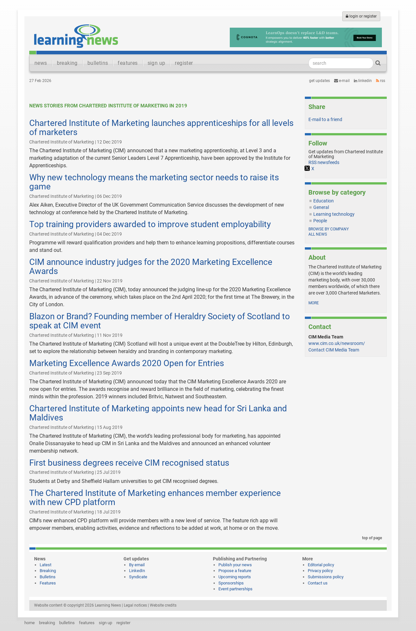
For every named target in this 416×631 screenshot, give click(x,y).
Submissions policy (326, 576)
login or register (361, 16)
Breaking (48, 570)
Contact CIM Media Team (333, 349)
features (127, 63)
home (29, 622)
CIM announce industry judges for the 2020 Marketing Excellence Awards (150, 266)
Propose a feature (234, 570)
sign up (156, 63)
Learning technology (334, 214)
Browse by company (328, 229)
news (40, 63)
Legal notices (135, 605)
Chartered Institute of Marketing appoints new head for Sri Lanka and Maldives (158, 413)
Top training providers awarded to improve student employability (150, 224)
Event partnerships (235, 588)
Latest (45, 564)
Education (323, 200)
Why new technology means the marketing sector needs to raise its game (154, 182)
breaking (67, 63)
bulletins (97, 63)
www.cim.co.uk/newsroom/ (336, 343)
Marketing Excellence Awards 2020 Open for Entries (126, 363)
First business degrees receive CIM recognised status (129, 463)
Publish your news (235, 564)
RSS (380, 80)
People (320, 220)
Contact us (318, 583)
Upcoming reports (234, 576)
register (184, 63)
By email (137, 564)
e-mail (342, 80)
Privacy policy (320, 570)
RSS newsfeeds (323, 162)
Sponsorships (231, 583)
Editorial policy (321, 564)
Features (48, 583)
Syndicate (138, 576)
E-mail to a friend (325, 119)
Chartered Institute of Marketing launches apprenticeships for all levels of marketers (161, 127)
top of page (371, 538)
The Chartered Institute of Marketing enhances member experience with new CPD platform (155, 497)
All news (317, 234)
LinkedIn (363, 80)
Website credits (163, 605)
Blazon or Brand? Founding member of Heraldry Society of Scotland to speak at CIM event (159, 321)
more (313, 303)
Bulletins (48, 576)
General (321, 207)
